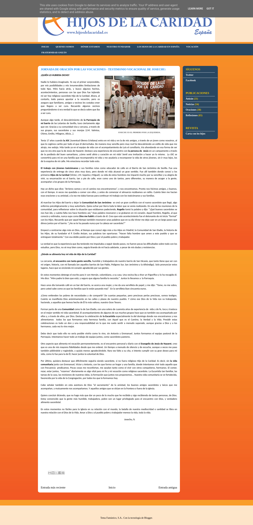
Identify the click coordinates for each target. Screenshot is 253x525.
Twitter (189, 75)
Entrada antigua (167, 487)
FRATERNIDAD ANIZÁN (54, 52)
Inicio (112, 487)
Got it (210, 8)
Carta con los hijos (195, 133)
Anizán (189, 98)
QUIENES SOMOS (65, 47)
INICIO (45, 47)
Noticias (190, 104)
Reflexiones (192, 115)
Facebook (191, 80)
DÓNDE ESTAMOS (90, 47)
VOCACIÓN (192, 47)
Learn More (195, 8)
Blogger (148, 518)
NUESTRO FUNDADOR (118, 47)
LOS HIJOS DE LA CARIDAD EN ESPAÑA (158, 47)
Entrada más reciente (53, 487)
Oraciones (191, 109)
